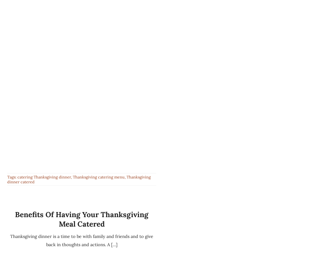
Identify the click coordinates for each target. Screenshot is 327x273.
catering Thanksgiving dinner (44, 177)
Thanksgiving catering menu (99, 177)
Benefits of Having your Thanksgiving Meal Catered (81, 219)
